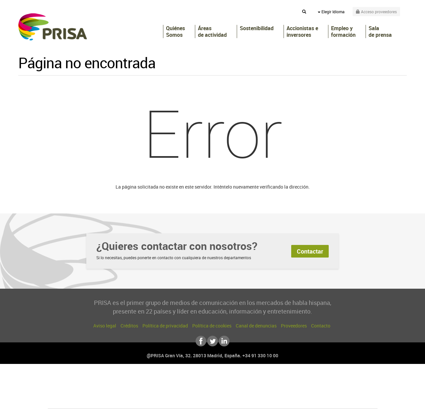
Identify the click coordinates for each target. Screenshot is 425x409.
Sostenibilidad (257, 28)
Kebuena (324, 389)
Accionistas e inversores (302, 31)
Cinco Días (227, 389)
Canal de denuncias (256, 325)
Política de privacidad (165, 325)
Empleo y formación (343, 31)
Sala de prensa (380, 31)
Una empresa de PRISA (78, 385)
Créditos (129, 325)
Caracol (330, 380)
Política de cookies (211, 325)
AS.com (284, 380)
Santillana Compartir (234, 380)
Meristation (315, 399)
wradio (201, 389)
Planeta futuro (301, 389)
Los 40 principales (168, 380)
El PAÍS (136, 380)
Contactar (310, 251)
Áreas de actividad (212, 31)
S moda (254, 399)
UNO (182, 389)
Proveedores (294, 325)
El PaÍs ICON (226, 399)
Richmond (132, 399)
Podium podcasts (198, 399)
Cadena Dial (252, 389)
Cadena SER (263, 380)
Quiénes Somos (175, 31)
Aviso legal (104, 325)
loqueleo (283, 399)
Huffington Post (145, 389)
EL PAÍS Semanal (276, 389)
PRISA (52, 26)
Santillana (199, 380)
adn (306, 380)
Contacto (320, 325)
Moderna (165, 399)
